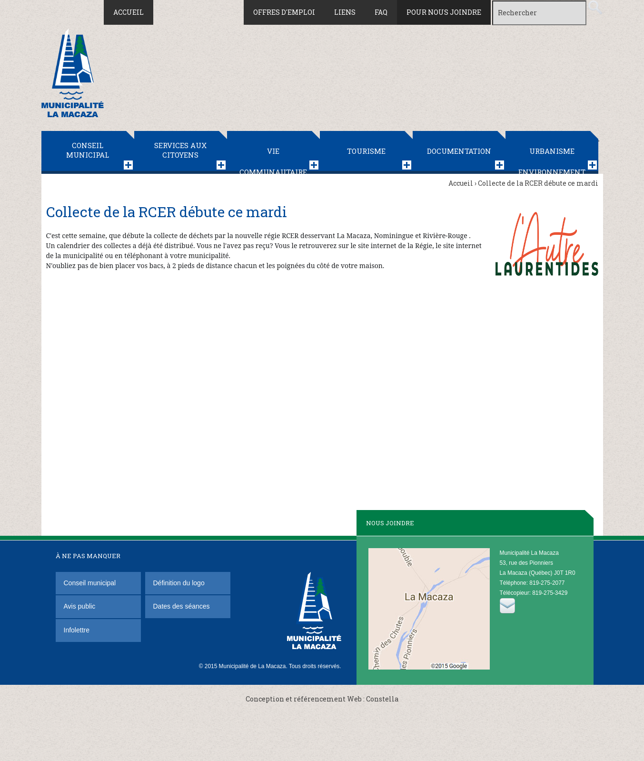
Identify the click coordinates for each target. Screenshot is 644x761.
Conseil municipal (87, 150)
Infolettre (76, 630)
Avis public (80, 606)
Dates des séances (181, 606)
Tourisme (366, 151)
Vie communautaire (273, 160)
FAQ (381, 12)
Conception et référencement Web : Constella (322, 698)
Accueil (128, 12)
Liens (345, 12)
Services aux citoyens (180, 150)
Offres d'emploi (284, 12)
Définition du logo (180, 583)
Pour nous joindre (443, 12)
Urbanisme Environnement (551, 160)
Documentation (459, 151)
